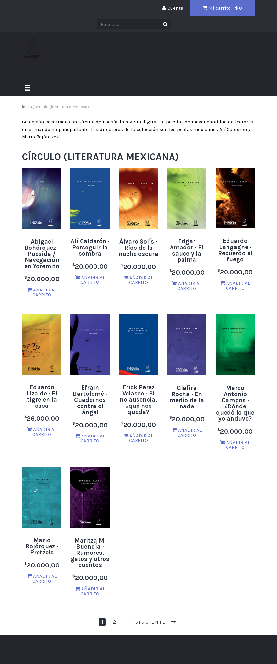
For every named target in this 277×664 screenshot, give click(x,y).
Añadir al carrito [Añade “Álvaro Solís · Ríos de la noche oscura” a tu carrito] (138, 280)
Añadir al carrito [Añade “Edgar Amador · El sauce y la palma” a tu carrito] (187, 285)
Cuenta (172, 8)
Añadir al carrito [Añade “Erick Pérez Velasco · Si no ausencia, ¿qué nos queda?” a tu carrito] (138, 438)
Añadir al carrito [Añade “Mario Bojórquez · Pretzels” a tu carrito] (42, 578)
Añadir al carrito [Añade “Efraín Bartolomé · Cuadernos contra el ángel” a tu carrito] (90, 438)
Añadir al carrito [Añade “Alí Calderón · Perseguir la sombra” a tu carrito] (90, 279)
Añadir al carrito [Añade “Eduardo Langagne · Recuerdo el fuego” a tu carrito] (235, 285)
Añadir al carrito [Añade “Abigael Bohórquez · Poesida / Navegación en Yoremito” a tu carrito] (42, 292)
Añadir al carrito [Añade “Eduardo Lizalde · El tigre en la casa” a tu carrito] (42, 432)
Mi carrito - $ (222, 8)
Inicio (27, 106)
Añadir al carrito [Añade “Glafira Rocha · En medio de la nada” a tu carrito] (187, 432)
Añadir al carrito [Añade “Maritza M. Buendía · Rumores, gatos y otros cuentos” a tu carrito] (90, 591)
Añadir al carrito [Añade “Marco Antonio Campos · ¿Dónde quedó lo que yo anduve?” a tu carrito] (235, 444)
